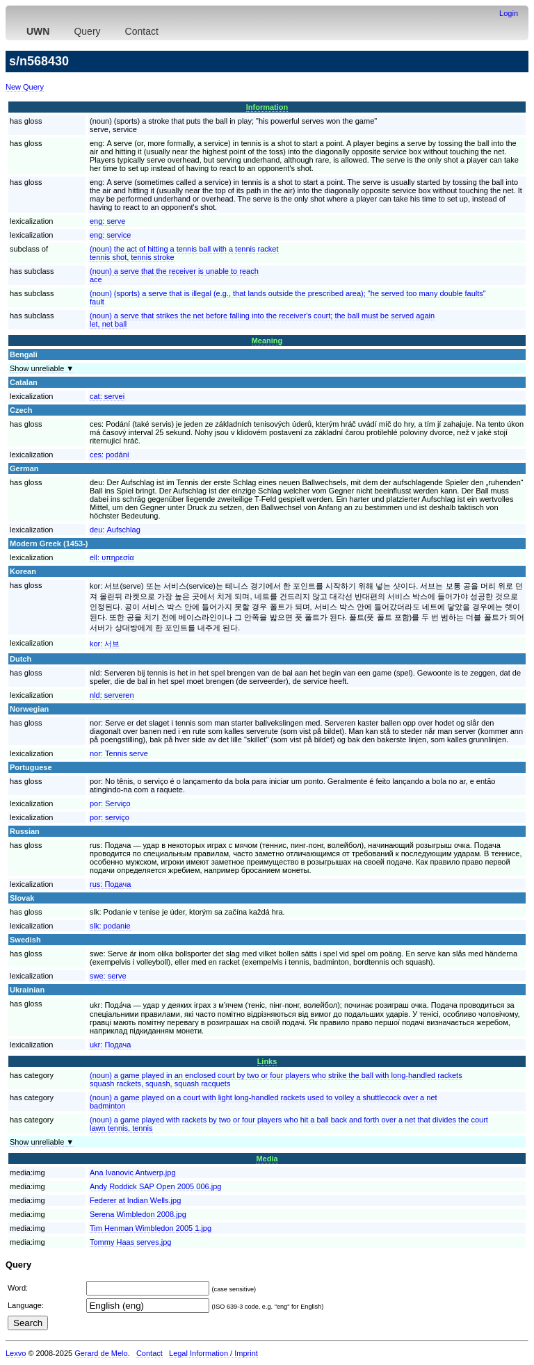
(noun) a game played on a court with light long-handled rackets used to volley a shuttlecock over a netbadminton (263, 1101)
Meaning (267, 340)
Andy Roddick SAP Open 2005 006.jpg (155, 1186)
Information (267, 107)
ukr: (110, 1044)
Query (87, 31)
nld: (112, 695)
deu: (115, 529)
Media (266, 1158)
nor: (119, 753)
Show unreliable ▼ (42, 368)
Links (267, 1061)
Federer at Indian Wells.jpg (135, 1200)
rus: (110, 884)
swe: (108, 976)
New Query (25, 87)
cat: (107, 396)
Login (508, 13)
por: (110, 803)
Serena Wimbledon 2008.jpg (138, 1214)
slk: (110, 926)
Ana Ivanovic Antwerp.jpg (133, 1172)
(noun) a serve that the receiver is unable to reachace (174, 275)
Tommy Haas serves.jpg (130, 1242)
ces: (109, 454)
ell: (112, 557)
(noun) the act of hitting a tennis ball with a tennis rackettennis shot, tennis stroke (184, 253)
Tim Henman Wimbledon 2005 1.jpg (150, 1228)
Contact (142, 31)
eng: (107, 221)
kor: (105, 643)
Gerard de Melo (100, 1353)
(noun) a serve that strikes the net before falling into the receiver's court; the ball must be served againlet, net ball (262, 319)
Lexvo (16, 1353)
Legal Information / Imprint (213, 1353)
